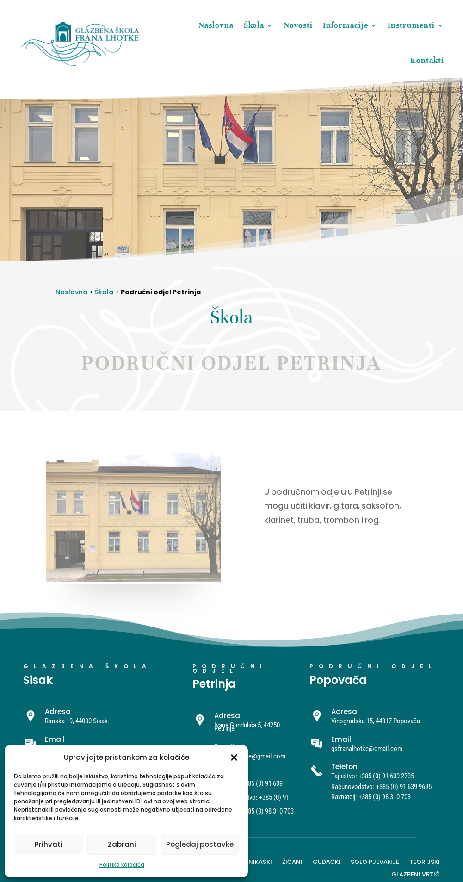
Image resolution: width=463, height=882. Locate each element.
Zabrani (122, 844)
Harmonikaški (249, 861)
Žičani (292, 861)
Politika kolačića (121, 865)
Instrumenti (411, 25)
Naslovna (216, 25)
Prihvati (48, 844)
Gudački (326, 861)
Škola (254, 25)
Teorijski (424, 861)
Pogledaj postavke (200, 844)
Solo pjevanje (375, 861)
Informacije (345, 25)
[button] (234, 757)
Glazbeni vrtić (415, 873)
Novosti (298, 25)
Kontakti (427, 60)
